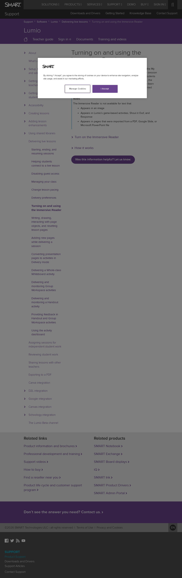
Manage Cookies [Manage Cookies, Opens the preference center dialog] (77, 89)
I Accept (105, 89)
